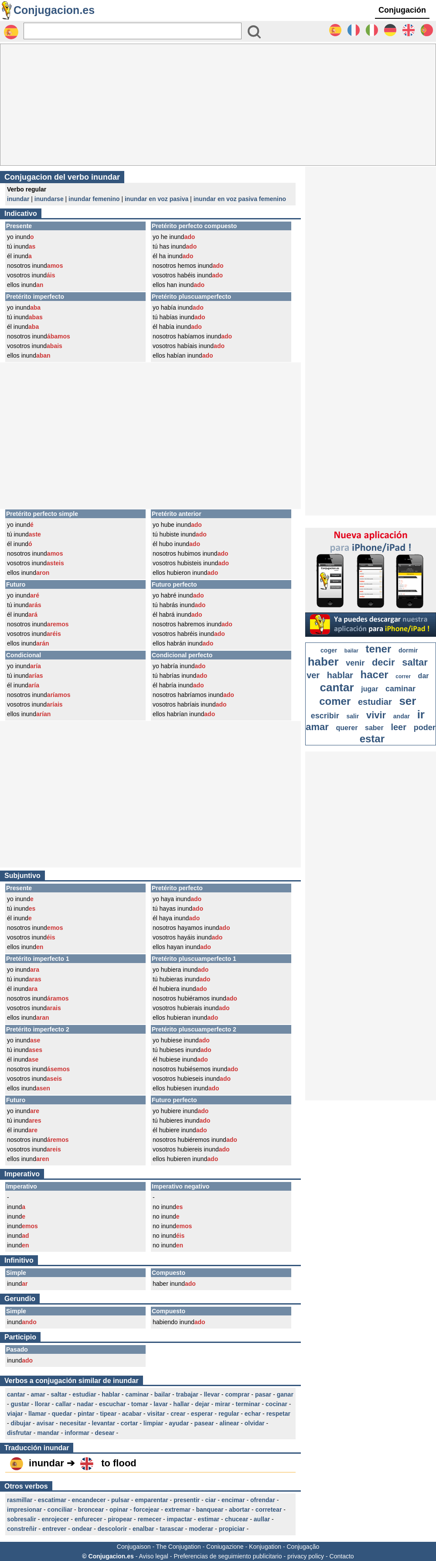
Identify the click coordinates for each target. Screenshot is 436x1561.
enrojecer (55, 1519)
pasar (263, 1394)
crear (177, 1413)
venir (355, 663)
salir (352, 716)
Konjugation (265, 1546)
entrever (54, 1528)
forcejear (146, 1509)
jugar (369, 689)
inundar (18, 198)
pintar (86, 1413)
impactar (179, 1519)
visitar (156, 1413)
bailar (162, 1394)
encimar (233, 1499)
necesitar (73, 1423)
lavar (160, 1403)
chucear (237, 1519)
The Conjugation (178, 1546)
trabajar (187, 1394)
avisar (45, 1423)
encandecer (89, 1499)
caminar (137, 1394)
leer (398, 727)
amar (38, 1394)
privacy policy (305, 1556)
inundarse (49, 198)
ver (313, 675)
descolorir (112, 1528)
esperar (202, 1413)
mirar (222, 1403)
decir (383, 662)
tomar (139, 1403)
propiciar (232, 1528)
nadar (85, 1403)
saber (374, 727)
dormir (408, 650)
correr (403, 676)
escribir (325, 715)
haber (323, 661)
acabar (132, 1413)
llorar (42, 1403)
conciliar (60, 1509)
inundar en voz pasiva (156, 198)
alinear (229, 1423)
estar (372, 739)
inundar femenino (93, 198)
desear (105, 1432)
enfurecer (88, 1519)
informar (77, 1432)
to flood (118, 1463)
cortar (129, 1423)
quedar (62, 1413)
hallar (181, 1403)
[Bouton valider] (254, 31)
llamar (37, 1413)
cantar (16, 1394)
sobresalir (21, 1519)
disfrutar (19, 1432)
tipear (108, 1413)
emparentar (151, 1499)
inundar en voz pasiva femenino (240, 198)
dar (423, 676)
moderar (201, 1528)
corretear (268, 1509)
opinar (118, 1509)
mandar (48, 1432)
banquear (209, 1509)
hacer (374, 674)
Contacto (342, 1556)
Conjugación (402, 10)
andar (401, 716)
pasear (204, 1423)
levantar (104, 1423)
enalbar (143, 1528)
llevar (212, 1394)
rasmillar (19, 1499)
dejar (202, 1403)
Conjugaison (134, 1546)
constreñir (22, 1528)
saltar (59, 1394)
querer (347, 727)
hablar (111, 1394)
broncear (91, 1509)
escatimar (52, 1499)
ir (421, 714)
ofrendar (262, 1499)
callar (63, 1403)
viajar (15, 1413)
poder (425, 727)
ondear (82, 1528)
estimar (208, 1519)
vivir (376, 715)
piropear (120, 1519)
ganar (285, 1394)
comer (335, 701)
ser (407, 700)
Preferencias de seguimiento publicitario (228, 1556)
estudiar (84, 1394)
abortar (239, 1509)
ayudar (179, 1423)
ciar (210, 1499)
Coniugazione (225, 1546)
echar (253, 1413)
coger (328, 650)
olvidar (255, 1423)
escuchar (112, 1403)
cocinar (276, 1403)
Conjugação (303, 1546)
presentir (187, 1499)
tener (379, 649)
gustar (20, 1403)
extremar (178, 1509)
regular (228, 1413)
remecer (150, 1519)
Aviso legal (153, 1556)
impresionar (24, 1509)
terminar (248, 1403)
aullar (262, 1519)
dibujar (21, 1423)
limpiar (153, 1423)
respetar (278, 1413)
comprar (237, 1394)
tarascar (172, 1528)
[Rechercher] (133, 31)
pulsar (120, 1499)
